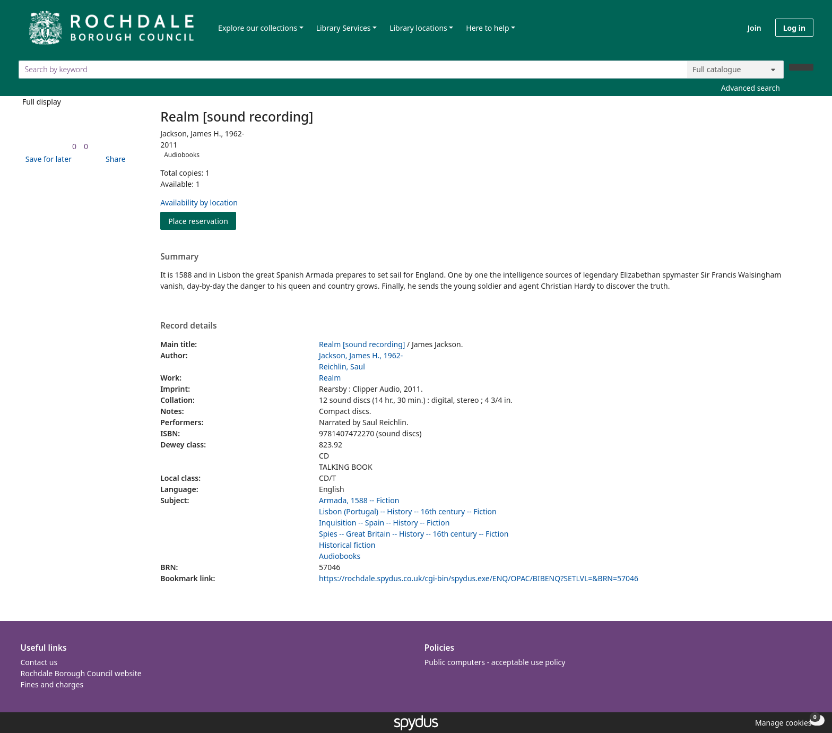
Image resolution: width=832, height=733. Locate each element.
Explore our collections (257, 28)
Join (754, 28)
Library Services (343, 28)
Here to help (487, 28)
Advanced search (750, 88)
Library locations (418, 28)
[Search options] (735, 70)
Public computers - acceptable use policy (495, 662)
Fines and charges (52, 684)
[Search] (801, 67)
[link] (74, 146)
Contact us (39, 662)
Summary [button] (179, 257)
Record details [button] (188, 326)
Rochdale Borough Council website (81, 673)
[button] (47, 159)
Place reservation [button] (202, 220)
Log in (794, 28)
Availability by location (199, 202)
